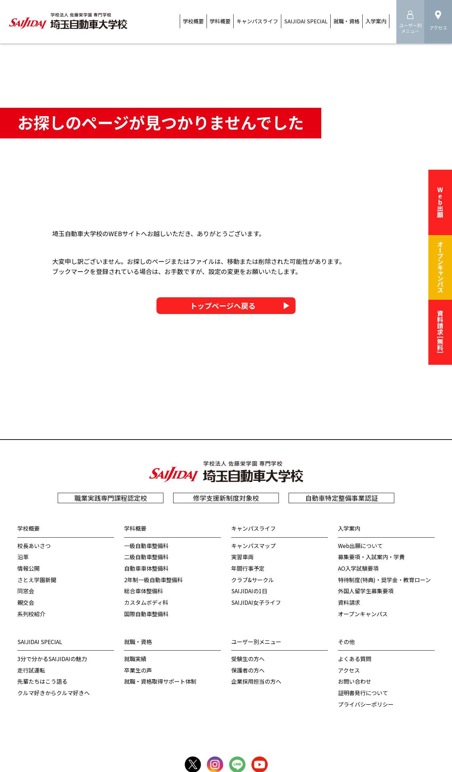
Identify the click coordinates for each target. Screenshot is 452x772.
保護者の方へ (248, 670)
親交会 (25, 602)
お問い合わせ (354, 681)
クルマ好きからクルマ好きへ (53, 693)
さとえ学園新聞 (36, 580)
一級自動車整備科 (146, 545)
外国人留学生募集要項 (366, 591)
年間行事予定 (248, 568)
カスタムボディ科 (146, 602)
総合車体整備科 (143, 591)
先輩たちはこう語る (42, 681)
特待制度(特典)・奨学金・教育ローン (384, 580)
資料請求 (349, 602)
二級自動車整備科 (146, 557)
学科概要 (135, 528)
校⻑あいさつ (34, 545)
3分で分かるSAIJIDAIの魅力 (52, 658)
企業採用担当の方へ (256, 681)
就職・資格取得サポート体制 (160, 681)
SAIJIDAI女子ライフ (256, 602)
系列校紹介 (31, 614)
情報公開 (28, 568)
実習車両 (242, 557)
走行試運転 (31, 670)
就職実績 (135, 658)
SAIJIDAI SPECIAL (39, 641)
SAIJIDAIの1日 (249, 591)
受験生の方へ (248, 658)
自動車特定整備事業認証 (341, 498)
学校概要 (28, 528)
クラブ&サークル (252, 580)
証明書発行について (363, 693)
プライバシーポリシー (366, 704)
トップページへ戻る (222, 307)
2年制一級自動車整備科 (153, 580)
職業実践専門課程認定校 (110, 498)
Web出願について (360, 545)
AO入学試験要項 (358, 568)
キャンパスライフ (253, 528)
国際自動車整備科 (146, 614)
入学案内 (349, 528)
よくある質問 (354, 658)
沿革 (23, 557)
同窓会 (25, 591)
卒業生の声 (138, 670)
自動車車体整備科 (146, 568)
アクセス (349, 670)
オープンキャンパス (363, 614)
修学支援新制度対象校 (226, 498)
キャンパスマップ (253, 545)
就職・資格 (138, 641)
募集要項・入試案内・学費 (371, 557)
